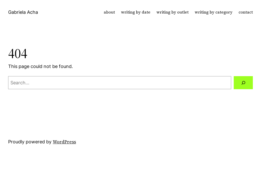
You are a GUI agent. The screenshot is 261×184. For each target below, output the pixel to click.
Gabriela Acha (23, 12)
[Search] (243, 82)
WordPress (64, 142)
